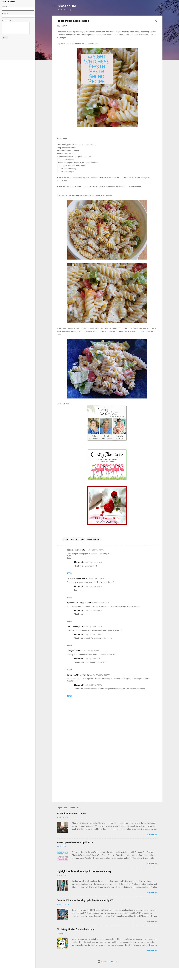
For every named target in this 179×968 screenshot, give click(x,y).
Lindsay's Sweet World (77, 578)
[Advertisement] (107, 779)
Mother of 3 (79, 562)
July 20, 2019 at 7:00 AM (94, 685)
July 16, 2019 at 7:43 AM (96, 578)
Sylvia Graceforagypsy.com (79, 602)
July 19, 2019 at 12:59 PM (90, 651)
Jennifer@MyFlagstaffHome (79, 675)
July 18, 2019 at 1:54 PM (94, 635)
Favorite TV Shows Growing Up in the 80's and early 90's (85, 900)
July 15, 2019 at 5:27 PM (96, 550)
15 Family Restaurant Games (71, 813)
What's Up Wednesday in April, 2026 (75, 842)
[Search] (160, 7)
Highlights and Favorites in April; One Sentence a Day (84, 871)
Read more (152, 835)
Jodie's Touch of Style (77, 550)
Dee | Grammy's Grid (76, 627)
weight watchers (93, 539)
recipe (65, 539)
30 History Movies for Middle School (75, 929)
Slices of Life (67, 6)
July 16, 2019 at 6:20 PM (94, 586)
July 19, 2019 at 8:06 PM (101, 675)
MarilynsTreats (73, 651)
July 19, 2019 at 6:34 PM (94, 659)
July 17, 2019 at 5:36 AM (94, 610)
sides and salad (77, 539)
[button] (156, 21)
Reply (69, 573)
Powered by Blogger (107, 961)
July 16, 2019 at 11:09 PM (100, 603)
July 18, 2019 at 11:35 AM (94, 627)
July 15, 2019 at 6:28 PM (94, 562)
